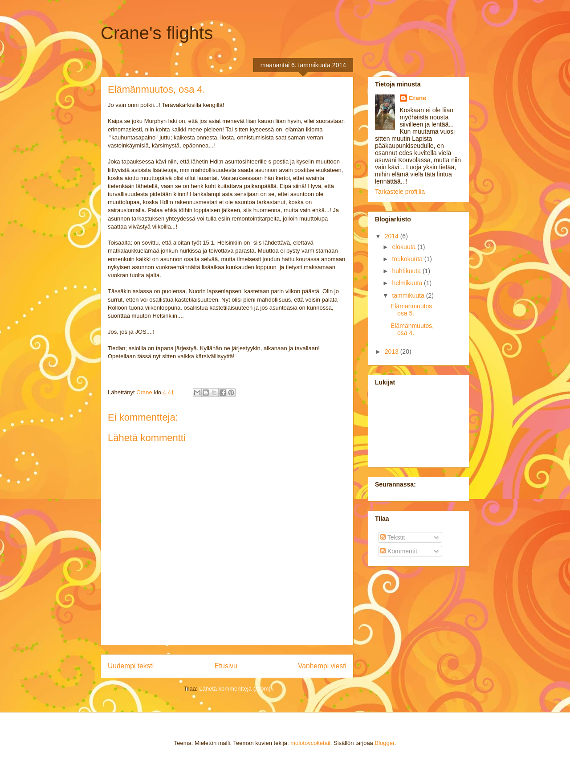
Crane (418, 98)
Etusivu (226, 666)
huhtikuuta (407, 270)
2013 (392, 351)
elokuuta (404, 246)
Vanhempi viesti (322, 666)
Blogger (384, 743)
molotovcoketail (310, 743)
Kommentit (398, 551)
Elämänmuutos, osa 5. (412, 310)
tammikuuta (409, 295)
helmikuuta (408, 282)
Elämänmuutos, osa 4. (412, 329)
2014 (392, 236)
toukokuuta (408, 258)
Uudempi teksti (131, 666)
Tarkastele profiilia (400, 191)
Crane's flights (157, 33)
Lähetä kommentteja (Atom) (234, 688)
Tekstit (392, 537)
